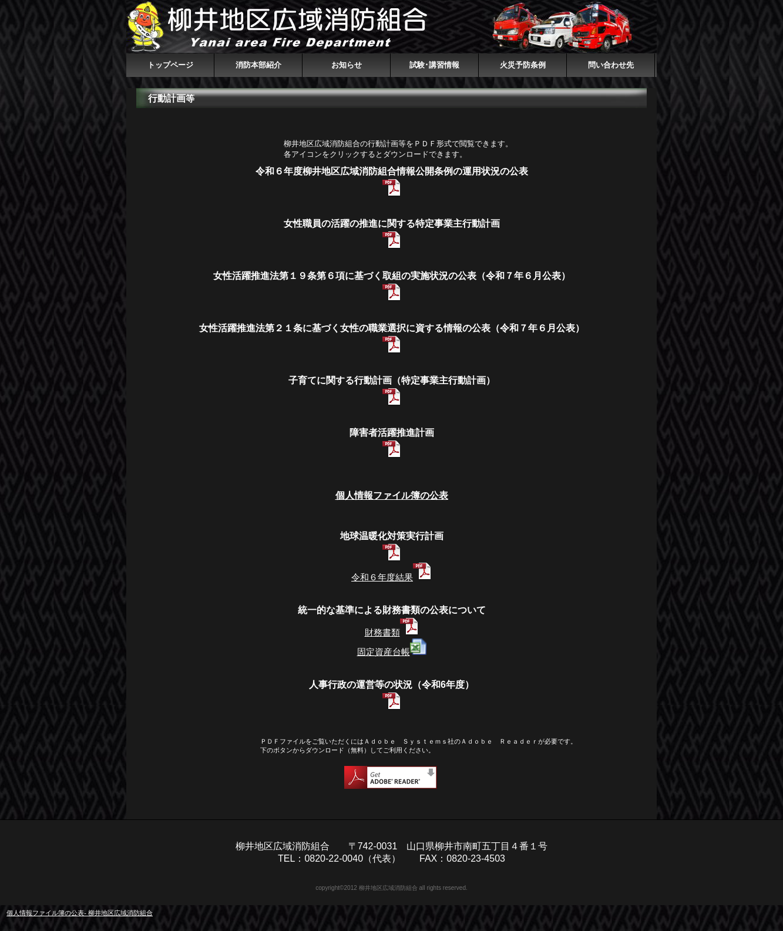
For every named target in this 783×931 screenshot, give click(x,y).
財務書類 (382, 632)
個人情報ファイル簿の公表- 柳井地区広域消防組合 (79, 912)
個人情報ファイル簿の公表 (391, 495)
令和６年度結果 (382, 577)
